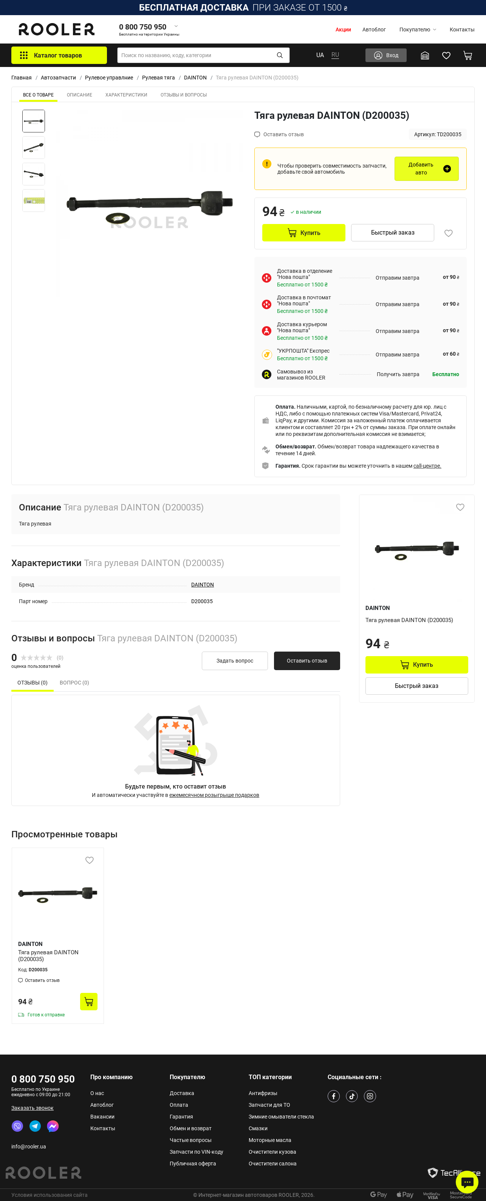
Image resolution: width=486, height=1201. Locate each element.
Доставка (182, 1093)
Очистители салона (273, 1164)
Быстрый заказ (393, 232)
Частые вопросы (191, 1140)
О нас (97, 1093)
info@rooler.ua (28, 1146)
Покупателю (417, 29)
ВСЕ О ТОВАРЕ (38, 95)
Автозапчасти (58, 78)
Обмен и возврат (191, 1128)
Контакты (462, 29)
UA (320, 55)
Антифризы (263, 1093)
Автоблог (374, 29)
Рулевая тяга (158, 78)
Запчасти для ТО (269, 1105)
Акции (343, 29)
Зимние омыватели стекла (281, 1117)
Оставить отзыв (307, 661)
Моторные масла (270, 1140)
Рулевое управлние (109, 78)
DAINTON (195, 78)
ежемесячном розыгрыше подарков (214, 795)
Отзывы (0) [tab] (32, 683)
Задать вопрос (235, 661)
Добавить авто (421, 169)
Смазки (258, 1128)
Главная (21, 78)
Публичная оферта (193, 1164)
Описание (79, 95)
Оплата (179, 1105)
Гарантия (181, 1117)
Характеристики (126, 95)
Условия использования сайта (49, 1195)
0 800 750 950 (43, 1079)
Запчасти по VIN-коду (196, 1152)
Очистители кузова (272, 1152)
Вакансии (102, 1117)
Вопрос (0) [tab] (74, 683)
